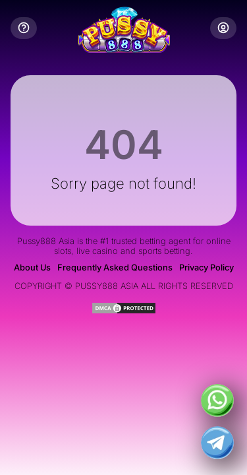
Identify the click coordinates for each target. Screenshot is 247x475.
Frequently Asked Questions (115, 267)
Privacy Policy (206, 267)
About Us (32, 267)
